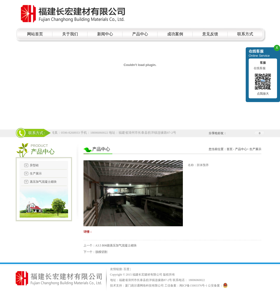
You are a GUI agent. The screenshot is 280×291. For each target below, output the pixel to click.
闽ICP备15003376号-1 (193, 285)
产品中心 (241, 149)
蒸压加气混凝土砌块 (43, 181)
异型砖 (34, 165)
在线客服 (260, 68)
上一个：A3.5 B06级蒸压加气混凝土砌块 (110, 245)
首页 (230, 149)
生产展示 (36, 173)
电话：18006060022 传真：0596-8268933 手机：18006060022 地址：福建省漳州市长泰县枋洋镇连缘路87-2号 (100, 132)
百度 (126, 269)
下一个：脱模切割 (95, 252)
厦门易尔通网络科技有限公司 (144, 285)
